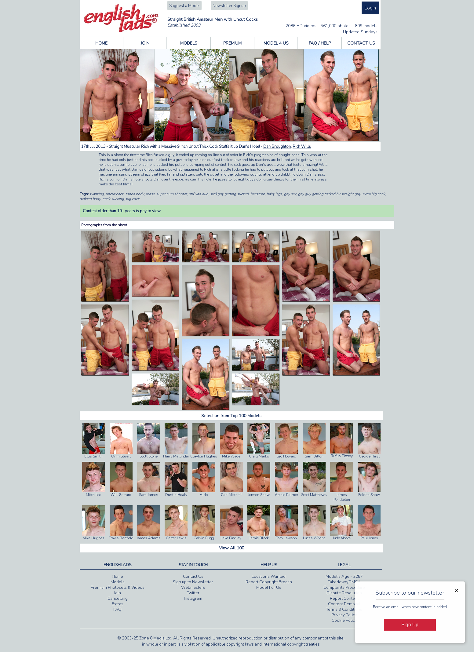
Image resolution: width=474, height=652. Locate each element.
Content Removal (344, 604)
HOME (101, 43)
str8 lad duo (198, 193)
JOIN (145, 43)
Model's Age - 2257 (344, 576)
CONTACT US (361, 43)
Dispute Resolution (344, 593)
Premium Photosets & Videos (117, 587)
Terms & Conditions (344, 609)
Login (370, 8)
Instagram (193, 598)
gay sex (290, 193)
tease (150, 193)
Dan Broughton (277, 146)
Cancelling (118, 598)
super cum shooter (171, 193)
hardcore (257, 193)
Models (118, 582)
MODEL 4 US (276, 43)
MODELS (188, 43)
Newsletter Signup (229, 6)
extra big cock (374, 193)
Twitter (193, 593)
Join (117, 593)
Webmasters (193, 587)
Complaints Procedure (344, 587)
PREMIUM (232, 43)
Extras (117, 604)
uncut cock (115, 193)
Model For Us (268, 587)
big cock (133, 198)
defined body (90, 198)
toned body (135, 193)
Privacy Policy (344, 615)
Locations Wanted (269, 576)
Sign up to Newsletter (193, 582)
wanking (97, 193)
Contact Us (193, 576)
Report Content (344, 598)
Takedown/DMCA (344, 582)
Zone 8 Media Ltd (155, 638)
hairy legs (274, 193)
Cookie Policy (344, 620)
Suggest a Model (184, 6)
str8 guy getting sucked (229, 193)
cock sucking (113, 198)
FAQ (117, 609)
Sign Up (409, 624)
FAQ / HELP (320, 43)
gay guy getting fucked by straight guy (329, 193)
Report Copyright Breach (269, 582)
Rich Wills (302, 146)
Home (117, 576)
